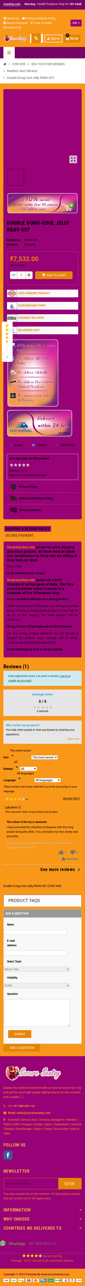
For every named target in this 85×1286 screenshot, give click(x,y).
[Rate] (16, 765)
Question (12, 994)
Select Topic (14, 961)
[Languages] (25, 776)
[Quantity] (21, 275)
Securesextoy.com (21, 547)
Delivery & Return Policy (39, 18)
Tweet (39, 445)
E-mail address (12, 943)
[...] (21, 1097)
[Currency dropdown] (76, 23)
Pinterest (65, 445)
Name (10, 924)
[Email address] (30, 1183)
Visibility (12, 977)
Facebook (7, 1155)
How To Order (41, 23)
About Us (11, 18)
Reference (13, 240)
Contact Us (12, 27)
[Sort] (20, 753)
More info (73, 739)
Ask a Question (22, 1048)
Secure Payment (15, 23)
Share (16, 445)
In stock (12, 244)
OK (70, 1183)
